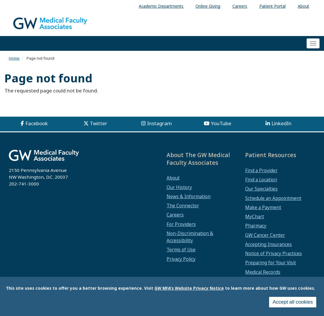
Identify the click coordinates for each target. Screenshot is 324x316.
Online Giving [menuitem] (208, 6)
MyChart (254, 216)
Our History (179, 187)
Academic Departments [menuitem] (161, 6)
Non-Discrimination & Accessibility (190, 236)
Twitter (98, 123)
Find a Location (261, 180)
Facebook (36, 123)
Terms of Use (181, 250)
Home (14, 58)
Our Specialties (261, 189)
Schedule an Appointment (273, 198)
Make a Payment (263, 207)
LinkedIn (281, 123)
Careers (175, 215)
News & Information (189, 196)
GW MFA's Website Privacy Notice (189, 290)
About (173, 178)
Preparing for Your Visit (270, 262)
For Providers (181, 224)
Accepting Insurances (268, 244)
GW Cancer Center (265, 235)
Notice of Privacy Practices (273, 253)
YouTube (221, 123)
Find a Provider (261, 170)
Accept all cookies (293, 304)
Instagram (159, 123)
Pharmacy (255, 226)
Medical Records (262, 272)
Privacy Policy (181, 259)
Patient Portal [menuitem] (272, 6)
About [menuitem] (303, 6)
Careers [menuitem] (239, 6)
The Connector (183, 206)
